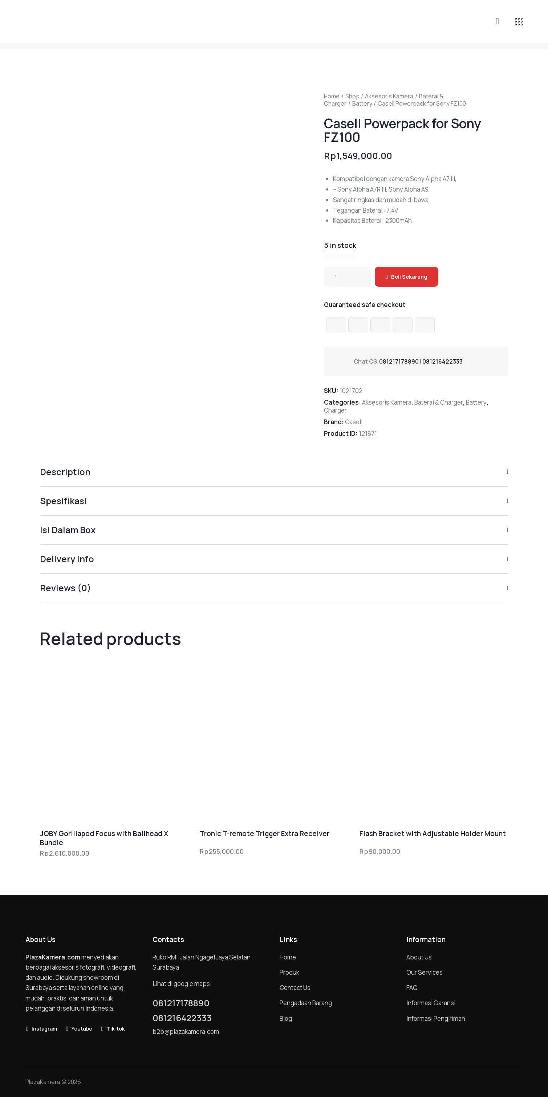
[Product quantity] (347, 277)
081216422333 (442, 361)
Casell (353, 422)
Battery (362, 103)
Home (332, 96)
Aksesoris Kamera (389, 96)
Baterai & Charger (438, 402)
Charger (335, 410)
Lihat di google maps (181, 983)
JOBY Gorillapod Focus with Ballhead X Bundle (104, 838)
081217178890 (399, 361)
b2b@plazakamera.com (186, 1031)
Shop (352, 96)
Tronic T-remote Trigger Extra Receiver (264, 833)
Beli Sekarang (409, 277)
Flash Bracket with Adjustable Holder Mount (433, 833)
